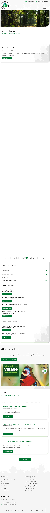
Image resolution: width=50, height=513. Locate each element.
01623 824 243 (5, 491)
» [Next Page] (39, 258)
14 (20, 258)
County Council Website (9, 502)
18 (33, 258)
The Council (5, 271)
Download (5, 294)
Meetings (4, 277)
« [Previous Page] (8, 258)
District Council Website (9, 499)
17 (30, 258)
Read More (5, 58)
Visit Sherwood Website (9, 504)
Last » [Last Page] (43, 258)
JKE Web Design (40, 510)
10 (14, 258)
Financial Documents (8, 274)
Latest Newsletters (8, 359)
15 (23, 258)
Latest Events (24, 459)
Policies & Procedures (9, 280)
